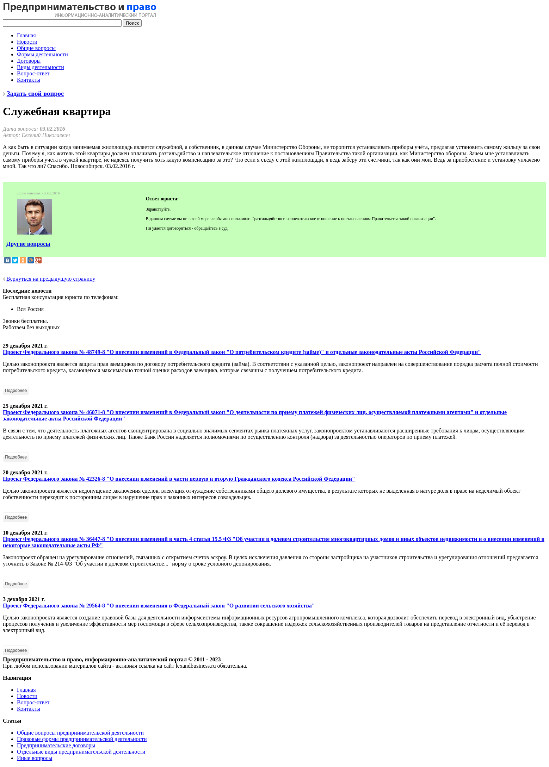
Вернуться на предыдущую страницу (50, 279)
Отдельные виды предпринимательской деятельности (81, 752)
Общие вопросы (36, 48)
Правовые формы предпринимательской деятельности (82, 739)
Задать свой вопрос (35, 93)
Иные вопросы (34, 758)
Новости (27, 42)
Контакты (28, 80)
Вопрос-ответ (33, 73)
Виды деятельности (40, 67)
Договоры (29, 61)
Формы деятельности (42, 54)
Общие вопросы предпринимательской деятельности (80, 733)
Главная (26, 35)
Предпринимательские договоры (56, 745)
